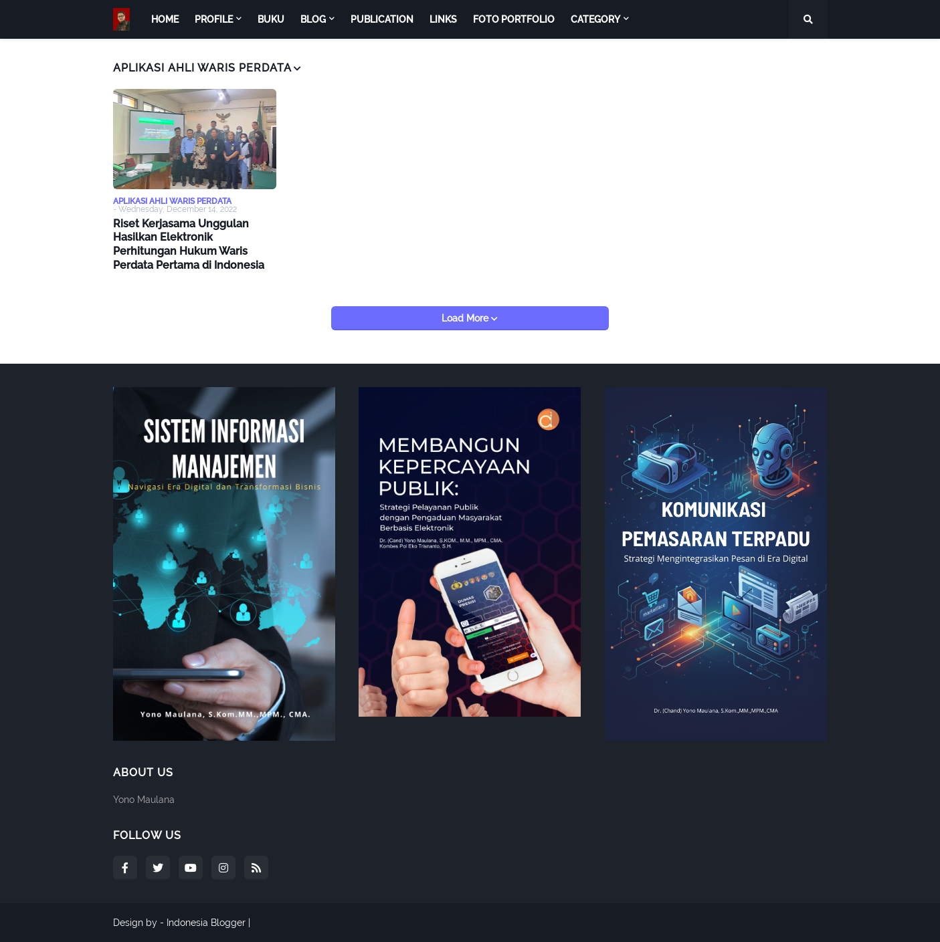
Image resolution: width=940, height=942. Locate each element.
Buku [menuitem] (271, 19)
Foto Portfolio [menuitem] (514, 19)
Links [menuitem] (443, 19)
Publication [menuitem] (382, 19)
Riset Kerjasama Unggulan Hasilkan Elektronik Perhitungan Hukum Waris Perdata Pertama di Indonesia (188, 244)
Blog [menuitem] (313, 19)
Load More (466, 318)
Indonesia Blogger (206, 922)
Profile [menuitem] (214, 19)
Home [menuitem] (165, 19)
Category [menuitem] (595, 19)
